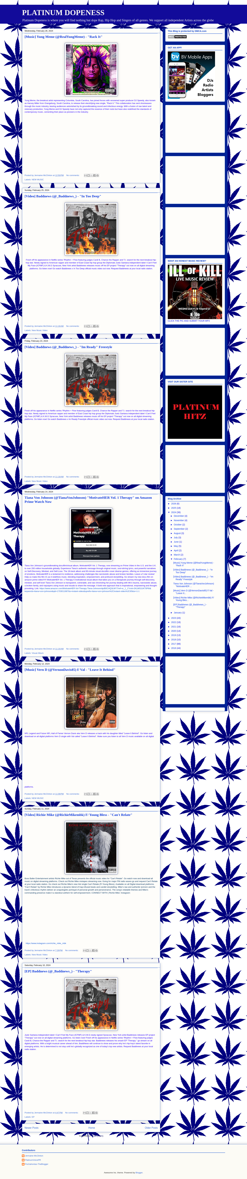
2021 (174, 626)
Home (91, 1127)
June (176, 542)
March (177, 554)
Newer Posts (31, 1127)
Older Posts (151, 1127)
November (179, 520)
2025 (174, 508)
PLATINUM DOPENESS (63, 12)
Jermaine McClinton (34, 1156)
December (179, 516)
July (176, 537)
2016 (174, 648)
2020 (174, 631)
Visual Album (38, 653)
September (179, 529)
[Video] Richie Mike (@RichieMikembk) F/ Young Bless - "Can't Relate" (78, 815)
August (177, 533)
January (178, 612)
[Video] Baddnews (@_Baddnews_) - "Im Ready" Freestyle (68, 347)
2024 (174, 512)
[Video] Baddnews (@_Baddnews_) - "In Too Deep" (63, 196)
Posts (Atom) (97, 1136)
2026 (174, 503)
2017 (174, 644)
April (176, 550)
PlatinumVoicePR (33, 1160)
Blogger (138, 1172)
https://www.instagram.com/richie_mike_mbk (46, 943)
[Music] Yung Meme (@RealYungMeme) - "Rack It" (64, 37)
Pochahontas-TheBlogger (36, 1164)
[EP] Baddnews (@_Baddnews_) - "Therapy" (58, 971)
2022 (174, 622)
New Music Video (40, 330)
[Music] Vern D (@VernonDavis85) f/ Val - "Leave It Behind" (70, 670)
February (178, 559)
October (178, 524)
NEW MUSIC (38, 179)
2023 (174, 618)
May (176, 546)
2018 (174, 639)
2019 (174, 635)
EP (33, 1117)
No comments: (73, 175)
